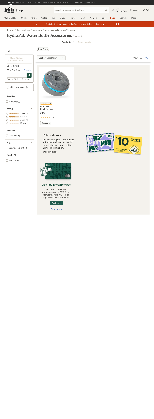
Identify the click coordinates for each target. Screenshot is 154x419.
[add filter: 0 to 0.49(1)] (12, 160)
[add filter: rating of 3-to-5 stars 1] (17, 117)
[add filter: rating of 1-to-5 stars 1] (17, 123)
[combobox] (81, 10)
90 (146, 57)
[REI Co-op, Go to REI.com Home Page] (9, 10)
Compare (46, 123)
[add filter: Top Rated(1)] (12, 135)
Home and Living (23, 30)
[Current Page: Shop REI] (10, 2)
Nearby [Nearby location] (27, 70)
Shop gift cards (50, 152)
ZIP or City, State (13, 70)
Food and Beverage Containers (62, 30)
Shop (19, 10)
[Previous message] (36, 24)
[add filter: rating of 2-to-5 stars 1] (17, 120)
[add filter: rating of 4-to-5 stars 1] (17, 113)
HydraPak (10, 30)
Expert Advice (85, 42)
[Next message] (114, 24)
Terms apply (57, 148)
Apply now (56, 203)
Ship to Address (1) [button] (17, 87)
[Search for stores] (29, 75)
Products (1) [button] (68, 42)
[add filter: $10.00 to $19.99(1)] (15, 148)
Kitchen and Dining (40, 30)
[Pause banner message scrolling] (117, 24)
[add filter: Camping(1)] (12, 101)
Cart (145, 9)
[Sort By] (51, 58)
